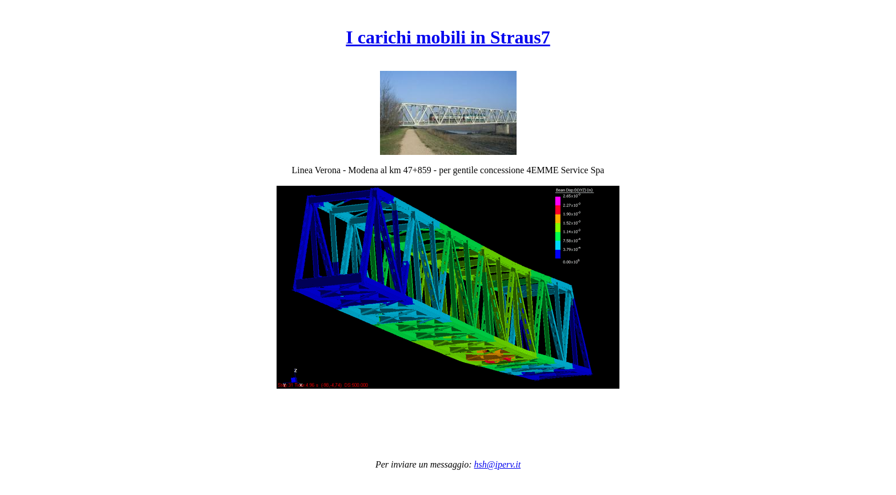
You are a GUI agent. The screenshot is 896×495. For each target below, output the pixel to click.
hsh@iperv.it (497, 464)
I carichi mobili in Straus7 (448, 37)
